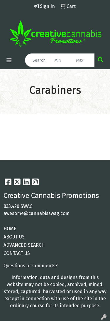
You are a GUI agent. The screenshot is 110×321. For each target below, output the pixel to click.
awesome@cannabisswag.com (37, 213)
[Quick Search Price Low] (62, 60)
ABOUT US (14, 237)
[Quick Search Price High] (84, 60)
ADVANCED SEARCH (24, 245)
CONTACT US (17, 253)
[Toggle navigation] (9, 60)
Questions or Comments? (30, 265)
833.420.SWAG (18, 206)
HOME (10, 228)
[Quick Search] (38, 60)
